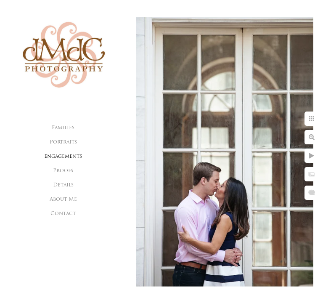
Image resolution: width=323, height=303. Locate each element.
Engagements (63, 156)
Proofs (63, 170)
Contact (63, 213)
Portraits (63, 142)
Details (63, 185)
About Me (63, 199)
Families (63, 127)
